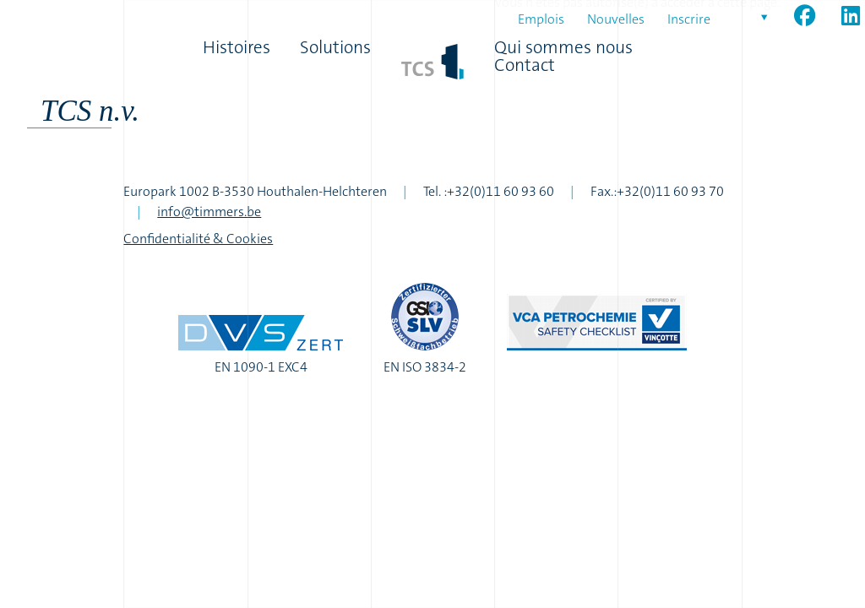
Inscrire (688, 19)
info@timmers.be (209, 211)
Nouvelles (616, 19)
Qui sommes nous (563, 48)
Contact (524, 65)
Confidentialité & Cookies (198, 238)
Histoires (236, 48)
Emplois (541, 19)
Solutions (335, 48)
